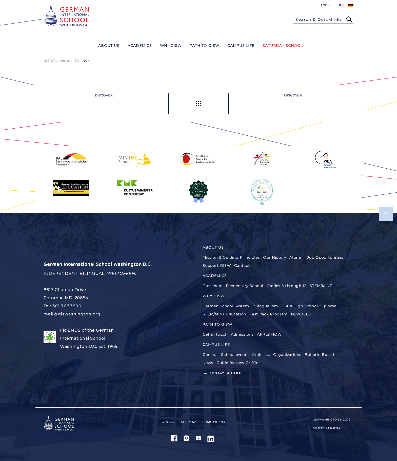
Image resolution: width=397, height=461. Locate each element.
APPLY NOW (269, 334)
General (210, 354)
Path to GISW (217, 324)
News (208, 362)
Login (326, 5)
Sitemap (188, 422)
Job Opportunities (325, 257)
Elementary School (244, 286)
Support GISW (217, 265)
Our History (274, 257)
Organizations (287, 354)
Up (198, 103)
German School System (226, 306)
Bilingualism (265, 306)
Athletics (261, 354)
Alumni (296, 257)
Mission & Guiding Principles (231, 257)
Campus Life (216, 344)
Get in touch (215, 334)
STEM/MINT (321, 286)
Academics (215, 275)
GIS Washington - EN (62, 61)
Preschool (213, 286)
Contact (242, 265)
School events (235, 354)
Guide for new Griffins (238, 362)
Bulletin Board (319, 354)
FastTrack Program (268, 314)
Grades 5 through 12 (286, 286)
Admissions (242, 334)
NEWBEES (301, 314)
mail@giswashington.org (72, 314)
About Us (213, 247)
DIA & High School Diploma (308, 306)
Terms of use (213, 422)
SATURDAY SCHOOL (223, 373)
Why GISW (214, 296)
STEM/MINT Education (224, 314)
